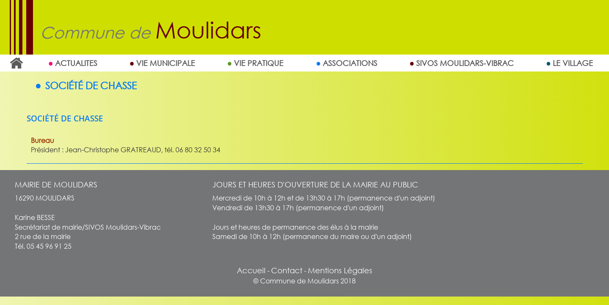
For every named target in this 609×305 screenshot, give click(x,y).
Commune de (150, 32)
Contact (286, 270)
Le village (573, 63)
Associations (350, 63)
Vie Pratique (258, 63)
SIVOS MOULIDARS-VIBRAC (465, 63)
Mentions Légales (340, 270)
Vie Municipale (165, 63)
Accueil (16, 63)
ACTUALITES (76, 63)
